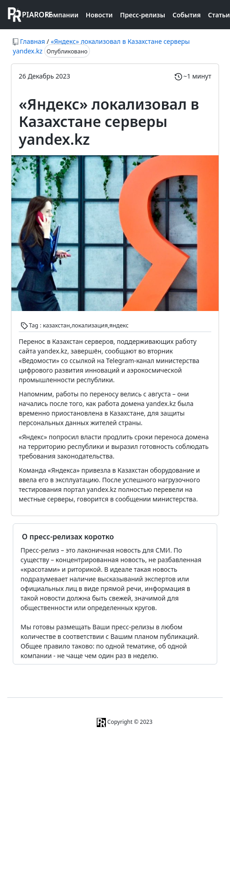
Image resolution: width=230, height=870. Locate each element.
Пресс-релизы (142, 15)
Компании (61, 15)
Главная (32, 41)
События (186, 15)
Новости (99, 15)
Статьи (219, 15)
